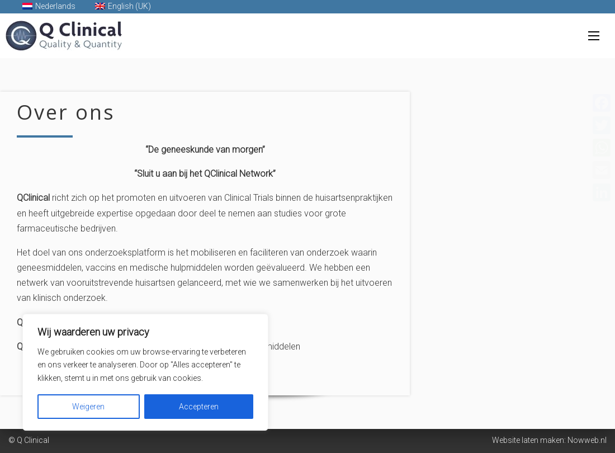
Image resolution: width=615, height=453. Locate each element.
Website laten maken (528, 440)
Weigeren (88, 406)
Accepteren (199, 406)
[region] (145, 372)
